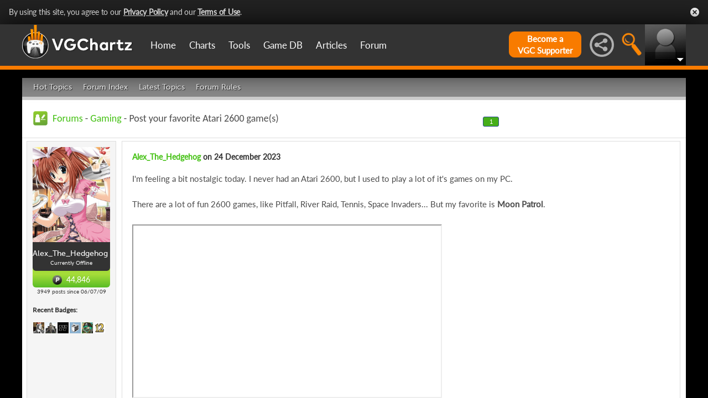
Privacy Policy (145, 12)
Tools (239, 45)
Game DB (283, 45)
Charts (202, 45)
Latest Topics (162, 87)
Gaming (105, 118)
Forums (68, 118)
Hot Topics (52, 87)
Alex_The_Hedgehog (166, 156)
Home (163, 45)
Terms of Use (218, 12)
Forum (373, 45)
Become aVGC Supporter (545, 44)
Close (694, 12)
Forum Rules (218, 87)
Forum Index (105, 87)
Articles (331, 45)
